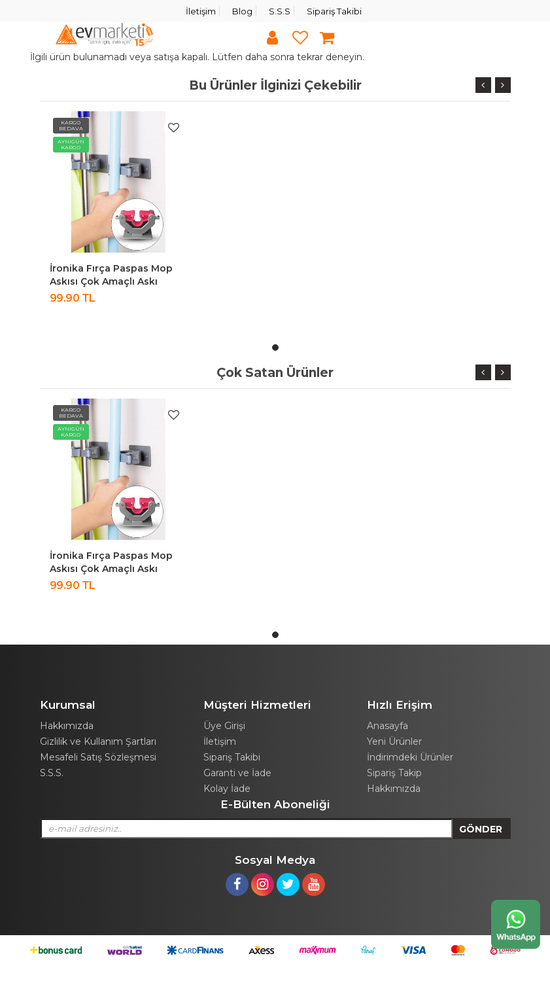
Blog (242, 11)
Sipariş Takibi (334, 11)
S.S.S (279, 11)
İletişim (201, 11)
